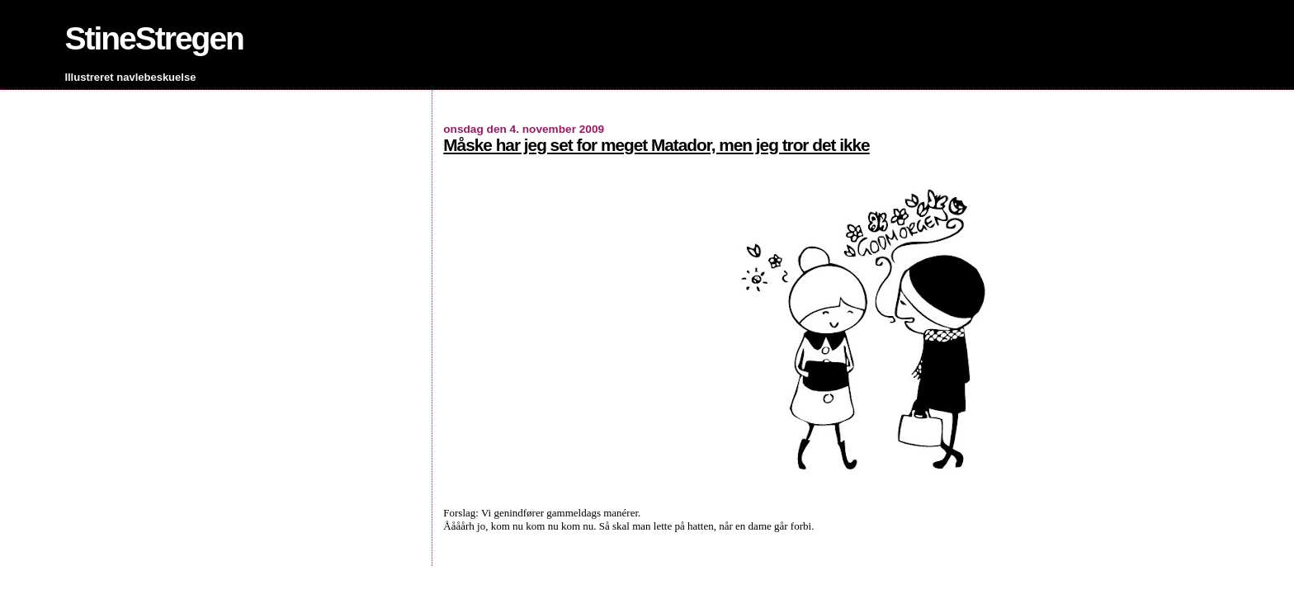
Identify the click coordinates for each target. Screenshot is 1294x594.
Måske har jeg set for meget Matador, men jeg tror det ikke (656, 144)
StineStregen (153, 38)
